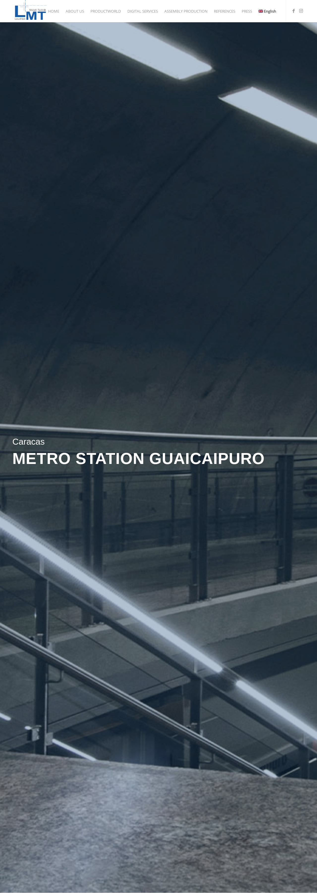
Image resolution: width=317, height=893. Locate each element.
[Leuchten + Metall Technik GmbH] (30, 11)
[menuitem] (53, 11)
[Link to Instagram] (301, 11)
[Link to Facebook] (293, 11)
